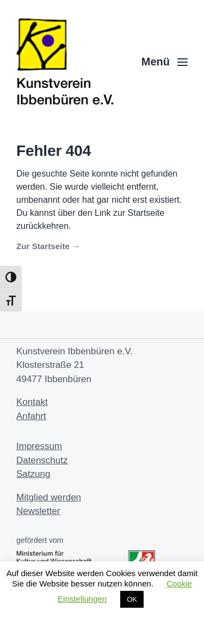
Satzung (33, 474)
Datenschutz (42, 460)
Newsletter (38, 511)
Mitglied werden (48, 497)
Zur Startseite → (48, 246)
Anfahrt (31, 416)
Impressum (39, 446)
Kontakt (32, 402)
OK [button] (132, 599)
